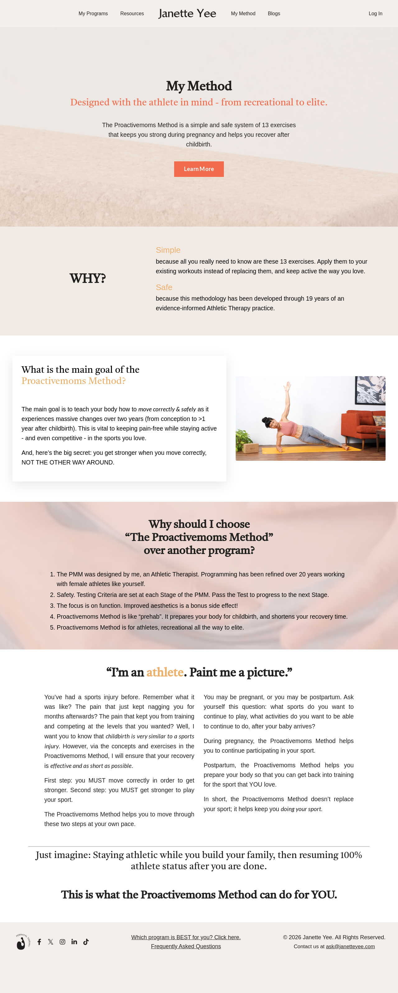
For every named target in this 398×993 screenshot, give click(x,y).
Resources (132, 13)
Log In (375, 13)
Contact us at (334, 977)
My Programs (93, 13)
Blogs (274, 13)
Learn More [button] (199, 170)
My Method (243, 13)
